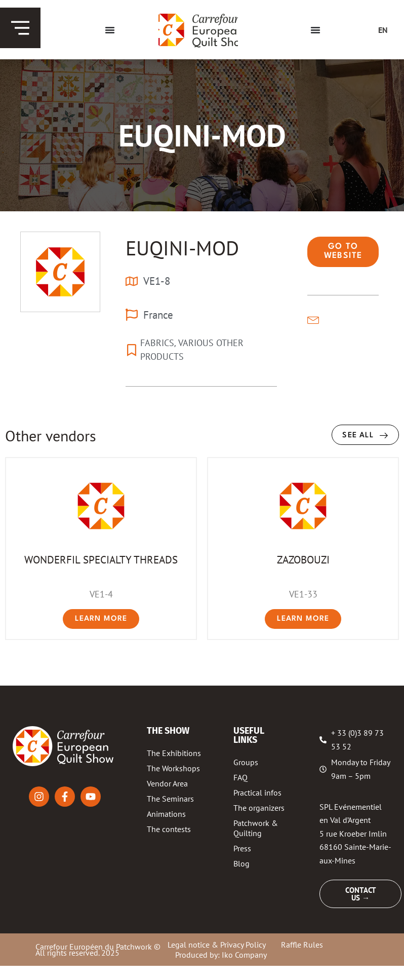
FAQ (240, 777)
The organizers (259, 808)
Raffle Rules (302, 944)
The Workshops (173, 768)
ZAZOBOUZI (303, 559)
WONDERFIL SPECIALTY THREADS (101, 559)
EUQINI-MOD (182, 248)
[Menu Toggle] (110, 30)
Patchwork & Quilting (255, 828)
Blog (241, 863)
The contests (169, 829)
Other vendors (50, 435)
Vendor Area (167, 783)
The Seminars (170, 799)
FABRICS (157, 343)
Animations (166, 814)
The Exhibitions (174, 753)
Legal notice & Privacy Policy (217, 944)
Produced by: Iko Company (221, 955)
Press (242, 848)
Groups (245, 762)
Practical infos (257, 792)
